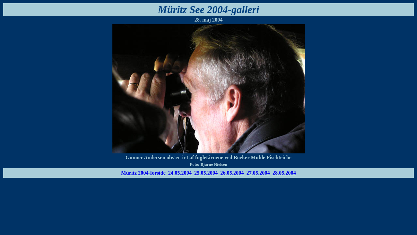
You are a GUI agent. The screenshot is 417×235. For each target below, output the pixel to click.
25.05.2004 (206, 173)
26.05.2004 (232, 173)
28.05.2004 (284, 173)
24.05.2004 (180, 173)
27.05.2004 (258, 173)
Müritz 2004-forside (143, 173)
